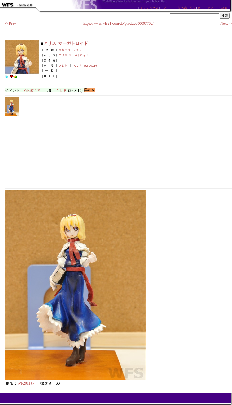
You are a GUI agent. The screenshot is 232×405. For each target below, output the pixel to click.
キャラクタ (205, 8)
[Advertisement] (118, 152)
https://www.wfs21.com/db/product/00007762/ (118, 23)
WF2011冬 (32, 90)
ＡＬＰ (63, 66)
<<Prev (10, 23)
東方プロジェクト (70, 49)
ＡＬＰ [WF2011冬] (86, 66)
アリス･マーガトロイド (74, 55)
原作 (192, 8)
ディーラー (168, 8)
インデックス (149, 8)
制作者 (182, 8)
